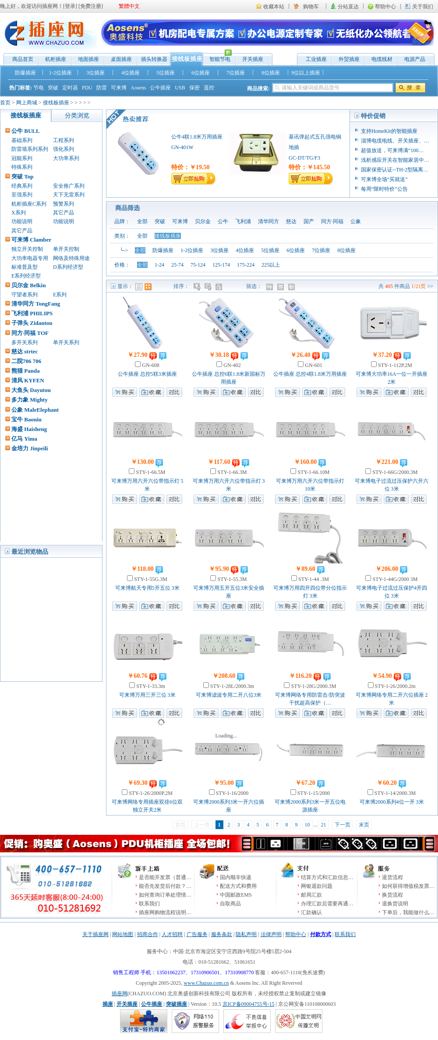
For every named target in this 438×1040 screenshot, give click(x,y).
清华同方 (268, 221)
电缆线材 (381, 59)
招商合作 (147, 934)
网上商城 (26, 103)
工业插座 (316, 59)
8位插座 (270, 73)
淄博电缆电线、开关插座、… (395, 141)
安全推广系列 (69, 186)
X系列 (18, 213)
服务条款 (221, 934)
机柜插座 (55, 59)
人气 (219, 286)
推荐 (281, 286)
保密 (194, 88)
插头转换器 (154, 59)
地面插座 (88, 59)
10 (307, 825)
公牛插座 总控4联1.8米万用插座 (310, 374)
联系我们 (149, 904)
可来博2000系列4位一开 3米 (392, 802)
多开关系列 (24, 342)
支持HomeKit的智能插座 (389, 131)
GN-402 (231, 365)
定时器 (70, 88)
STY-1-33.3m (150, 686)
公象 (355, 221)
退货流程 (392, 877)
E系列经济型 (26, 276)
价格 (198, 286)
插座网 (119, 993)
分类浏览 (77, 115)
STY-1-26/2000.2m (395, 686)
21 (323, 825)
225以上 (270, 265)
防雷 (101, 88)
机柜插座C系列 (28, 204)
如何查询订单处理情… (165, 895)
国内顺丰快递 (235, 877)
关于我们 (422, 7)
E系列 (60, 295)
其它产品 (63, 213)
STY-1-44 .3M (313, 579)
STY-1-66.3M (231, 472)
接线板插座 (187, 59)
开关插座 (252, 59)
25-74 (177, 265)
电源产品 (414, 59)
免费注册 (90, 6)
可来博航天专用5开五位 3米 (147, 588)
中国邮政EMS (236, 895)
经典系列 (21, 186)
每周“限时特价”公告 (384, 189)
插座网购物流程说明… (165, 912)
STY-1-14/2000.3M (394, 793)
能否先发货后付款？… (165, 886)
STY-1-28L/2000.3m (231, 686)
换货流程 (392, 895)
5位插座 (165, 73)
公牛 (223, 221)
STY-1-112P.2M (394, 365)
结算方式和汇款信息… (327, 877)
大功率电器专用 (29, 258)
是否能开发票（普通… (165, 877)
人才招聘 (172, 934)
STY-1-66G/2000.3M (394, 472)
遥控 (209, 88)
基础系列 (21, 140)
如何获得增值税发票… (408, 886)
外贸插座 (349, 59)
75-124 (198, 265)
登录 (70, 6)
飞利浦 (243, 221)
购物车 (311, 7)
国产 (309, 221)
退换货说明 (395, 904)
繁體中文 (129, 6)
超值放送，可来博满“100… (392, 150)
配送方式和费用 (238, 886)
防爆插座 (25, 73)
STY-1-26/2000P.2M (150, 793)
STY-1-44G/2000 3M (394, 579)
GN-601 (313, 365)
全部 (142, 221)
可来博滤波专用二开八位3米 (228, 695)
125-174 (221, 265)
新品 (292, 286)
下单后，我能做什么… (408, 912)
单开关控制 (66, 249)
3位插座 (95, 73)
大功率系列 (66, 158)
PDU (87, 88)
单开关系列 (66, 342)
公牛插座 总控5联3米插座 (147, 374)
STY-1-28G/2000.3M (313, 686)
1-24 (159, 265)
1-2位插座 (60, 73)
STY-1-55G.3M (150, 579)
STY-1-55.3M (231, 579)
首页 (5, 103)
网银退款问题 (316, 886)
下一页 (342, 825)
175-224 (245, 265)
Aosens (138, 88)
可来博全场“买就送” (384, 179)
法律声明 (271, 934)
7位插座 (235, 73)
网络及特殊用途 (71, 258)
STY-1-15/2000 (313, 793)
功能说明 (21, 221)
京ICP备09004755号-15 (249, 1004)
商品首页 (22, 59)
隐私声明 (246, 934)
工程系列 (63, 140)
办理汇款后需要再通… (327, 904)
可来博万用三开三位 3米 (147, 695)
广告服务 (197, 934)
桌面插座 (121, 59)
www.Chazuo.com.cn (206, 983)
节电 (38, 88)
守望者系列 (24, 295)
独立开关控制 (27, 249)
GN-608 (150, 365)
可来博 (119, 88)
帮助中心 (385, 7)
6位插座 (200, 73)
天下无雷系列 (69, 195)
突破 (53, 88)
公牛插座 (160, 88)
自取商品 (230, 904)
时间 (209, 286)
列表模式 (138, 286)
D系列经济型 (68, 267)
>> (430, 286)
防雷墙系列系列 (29, 149)
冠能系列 (21, 158)
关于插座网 (95, 934)
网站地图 (122, 934)
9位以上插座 (305, 73)
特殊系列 (21, 167)
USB (180, 88)
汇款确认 (311, 912)
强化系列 (63, 149)
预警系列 (63, 204)
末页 (364, 825)
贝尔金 (203, 221)
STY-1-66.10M (312, 472)
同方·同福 (332, 221)
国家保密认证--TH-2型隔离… (394, 170)
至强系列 (21, 195)
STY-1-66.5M (149, 472)
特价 (270, 286)
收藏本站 (273, 7)
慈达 (291, 221)
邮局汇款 (311, 895)
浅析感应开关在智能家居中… (395, 160)
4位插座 (130, 73)
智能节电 (217, 57)
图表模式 (148, 286)
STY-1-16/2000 (232, 793)
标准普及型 (24, 267)
